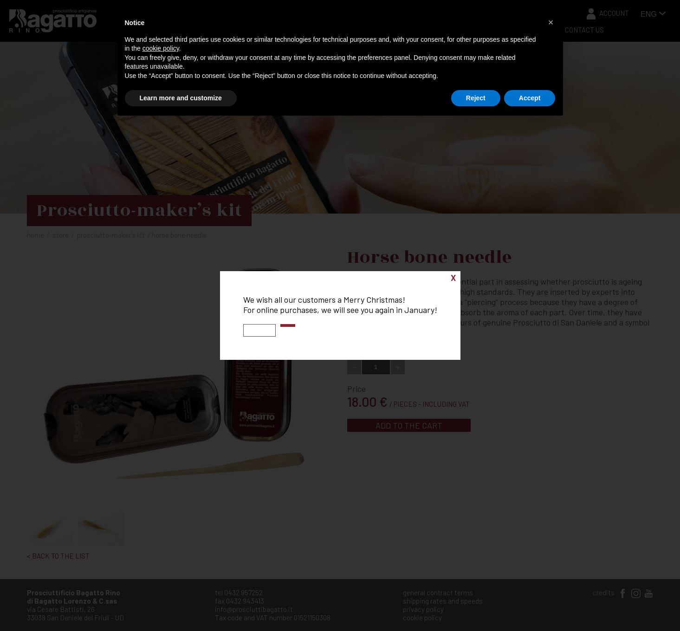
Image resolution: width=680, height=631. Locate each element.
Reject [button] (476, 98)
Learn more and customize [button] (181, 98)
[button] (551, 22)
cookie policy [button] (160, 48)
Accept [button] (530, 98)
